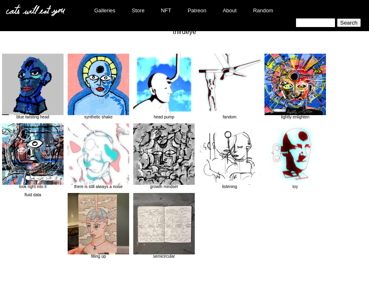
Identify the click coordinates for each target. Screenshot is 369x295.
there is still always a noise (98, 156)
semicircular (164, 226)
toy (295, 156)
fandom (229, 86)
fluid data (33, 195)
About (230, 10)
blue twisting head (33, 86)
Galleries (104, 10)
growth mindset (164, 156)
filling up (98, 226)
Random (263, 10)
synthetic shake (98, 86)
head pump (164, 86)
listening (229, 156)
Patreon (197, 10)
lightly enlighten (295, 86)
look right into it (33, 156)
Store (138, 10)
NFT (166, 10)
